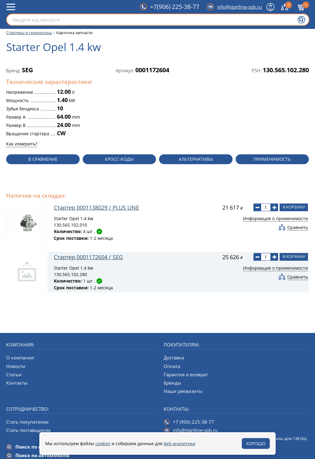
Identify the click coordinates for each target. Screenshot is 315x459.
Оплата (172, 366)
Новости (15, 366)
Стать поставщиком (28, 430)
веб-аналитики (179, 443)
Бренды (172, 383)
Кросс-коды (119, 159)
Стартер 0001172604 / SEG (88, 257)
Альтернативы (196, 159)
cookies (102, 443)
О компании (20, 357)
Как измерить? (21, 144)
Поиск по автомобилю (42, 455)
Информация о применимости (275, 218)
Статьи (14, 374)
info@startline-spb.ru (239, 7)
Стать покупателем (27, 422)
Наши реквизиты (183, 391)
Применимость (272, 159)
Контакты (17, 383)
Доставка (174, 357)
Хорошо (255, 443)
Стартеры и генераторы (29, 32)
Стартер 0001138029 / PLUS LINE (96, 207)
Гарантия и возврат (186, 374)
